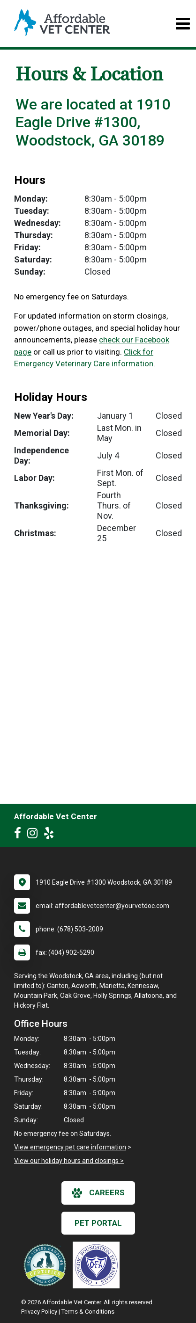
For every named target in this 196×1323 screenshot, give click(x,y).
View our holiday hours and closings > (69, 1160)
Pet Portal (98, 1223)
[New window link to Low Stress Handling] (47, 1265)
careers (98, 1193)
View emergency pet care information (70, 1147)
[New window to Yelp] (51, 835)
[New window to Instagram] (34, 835)
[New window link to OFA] (98, 1265)
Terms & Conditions (87, 1311)
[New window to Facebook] (20, 835)
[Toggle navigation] (182, 23)
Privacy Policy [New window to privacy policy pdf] (39, 1311)
